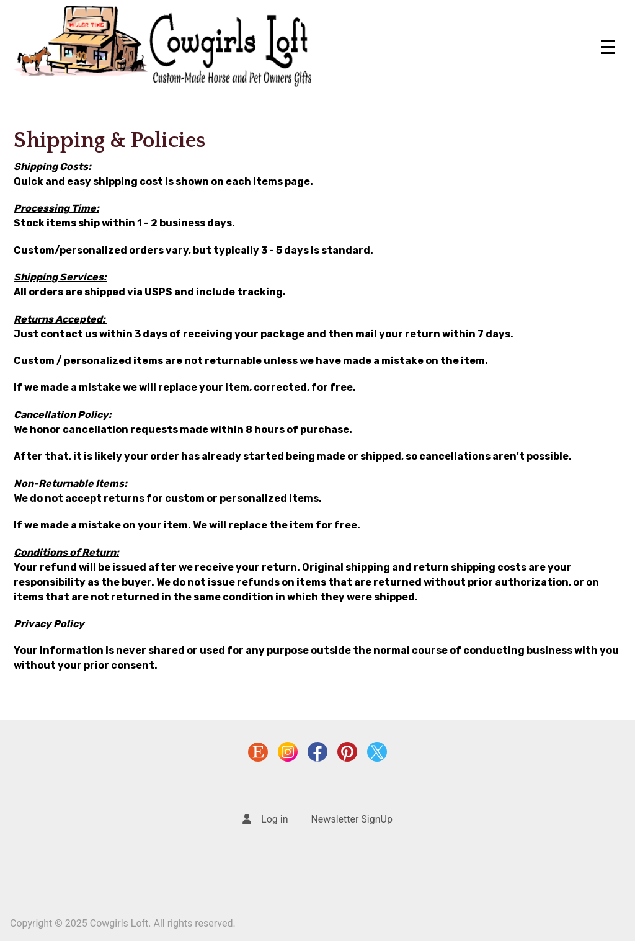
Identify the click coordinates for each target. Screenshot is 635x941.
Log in (274, 819)
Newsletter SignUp (351, 819)
